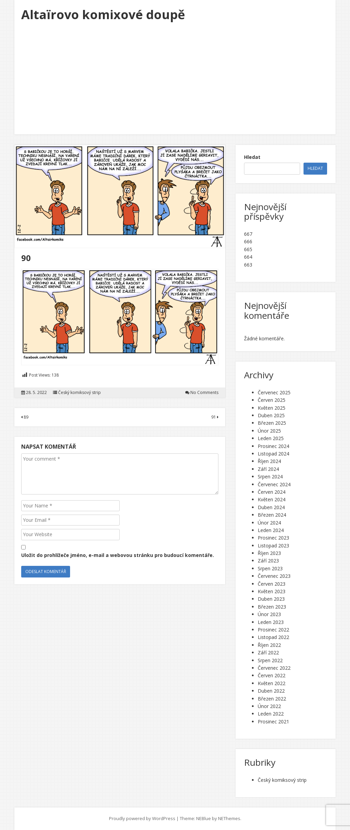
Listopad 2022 (273, 637)
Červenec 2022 (274, 668)
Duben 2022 (271, 691)
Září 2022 (268, 652)
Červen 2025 (271, 400)
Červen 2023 (271, 584)
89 (24, 417)
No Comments (204, 392)
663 (248, 264)
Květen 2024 (271, 499)
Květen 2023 (271, 591)
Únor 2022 (269, 706)
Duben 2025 (271, 415)
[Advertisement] (175, 83)
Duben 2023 (271, 599)
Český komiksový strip (79, 392)
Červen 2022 (271, 675)
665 (248, 249)
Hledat (252, 157)
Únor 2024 (269, 522)
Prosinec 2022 (273, 629)
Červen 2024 (271, 492)
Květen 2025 (271, 408)
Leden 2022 (271, 713)
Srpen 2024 (270, 476)
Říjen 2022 (269, 645)
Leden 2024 (271, 530)
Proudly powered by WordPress (142, 818)
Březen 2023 (272, 606)
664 (248, 257)
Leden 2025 (271, 438)
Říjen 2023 (269, 553)
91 (214, 417)
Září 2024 (268, 469)
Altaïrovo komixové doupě (103, 14)
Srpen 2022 (270, 660)
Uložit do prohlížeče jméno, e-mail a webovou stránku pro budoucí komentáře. (117, 555)
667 (248, 234)
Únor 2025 (269, 430)
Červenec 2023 (274, 576)
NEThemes (229, 818)
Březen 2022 (272, 698)
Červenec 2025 (274, 392)
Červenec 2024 (274, 484)
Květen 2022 (271, 683)
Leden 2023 (271, 622)
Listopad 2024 (273, 453)
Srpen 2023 (270, 568)
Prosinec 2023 (273, 537)
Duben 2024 (271, 507)
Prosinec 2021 (273, 721)
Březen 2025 (272, 423)
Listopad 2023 (273, 545)
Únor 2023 (269, 614)
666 (248, 241)
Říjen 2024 (269, 461)
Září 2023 (268, 560)
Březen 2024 (272, 515)
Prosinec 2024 (273, 446)
